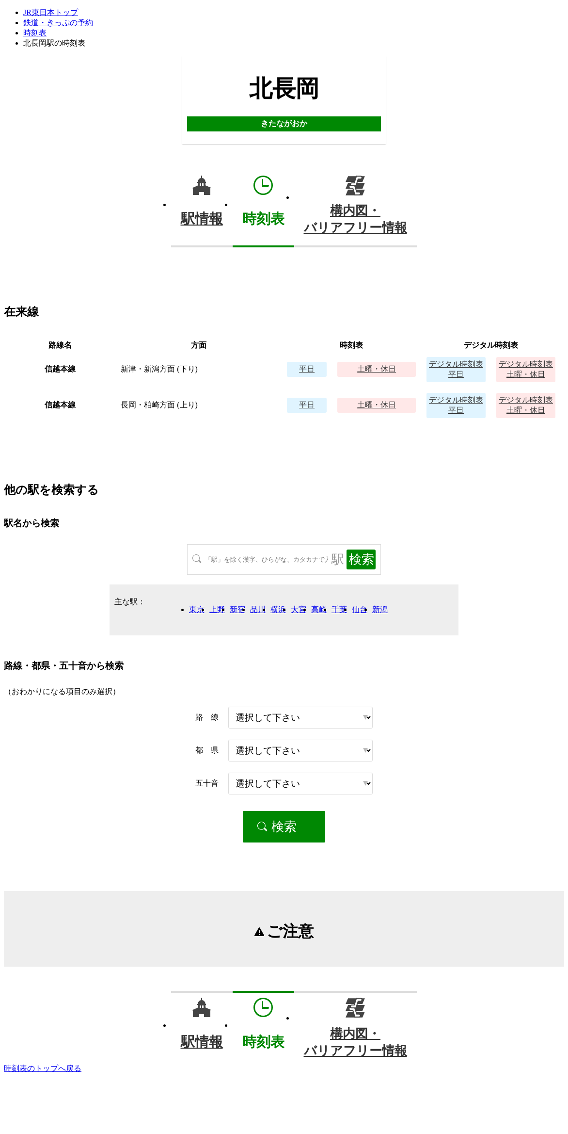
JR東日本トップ (50, 12)
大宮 (298, 609)
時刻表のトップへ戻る (42, 1068)
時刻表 (35, 33)
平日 (307, 369)
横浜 (278, 609)
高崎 (319, 609)
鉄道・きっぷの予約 (58, 22)
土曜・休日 (376, 369)
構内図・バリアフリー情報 (355, 219)
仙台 (359, 609)
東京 (197, 609)
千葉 (339, 609)
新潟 (380, 609)
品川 (258, 609)
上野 (217, 609)
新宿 (237, 609)
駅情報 (202, 219)
